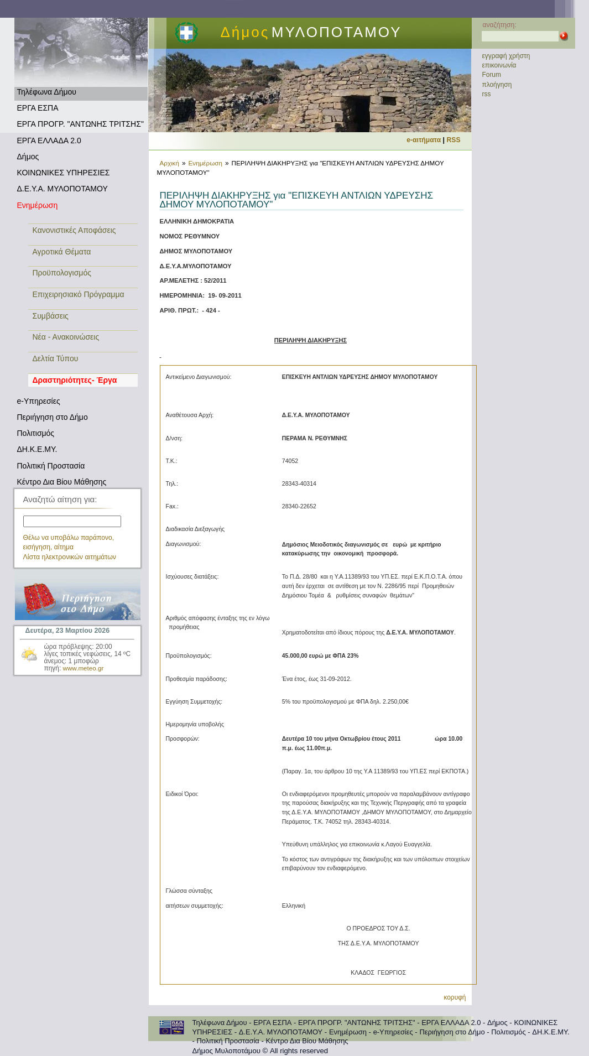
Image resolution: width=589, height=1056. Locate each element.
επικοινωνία (499, 65)
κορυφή (455, 997)
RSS (454, 140)
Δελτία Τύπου (56, 358)
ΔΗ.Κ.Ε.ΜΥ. (37, 449)
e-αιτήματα (423, 140)
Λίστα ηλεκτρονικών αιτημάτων (70, 557)
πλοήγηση (497, 85)
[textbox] (72, 521)
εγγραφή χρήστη (506, 56)
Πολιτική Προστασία (51, 465)
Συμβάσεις (51, 315)
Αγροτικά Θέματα (62, 251)
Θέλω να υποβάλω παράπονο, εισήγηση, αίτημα (68, 542)
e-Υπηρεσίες (38, 401)
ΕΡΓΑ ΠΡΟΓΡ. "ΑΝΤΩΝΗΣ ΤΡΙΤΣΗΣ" (80, 123)
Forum (491, 75)
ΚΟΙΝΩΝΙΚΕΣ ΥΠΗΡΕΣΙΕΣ (63, 172)
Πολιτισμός (36, 433)
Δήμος (28, 156)
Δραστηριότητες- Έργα (75, 380)
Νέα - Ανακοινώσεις (66, 336)
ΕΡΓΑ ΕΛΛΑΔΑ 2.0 (49, 140)
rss (486, 94)
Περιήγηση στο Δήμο (52, 417)
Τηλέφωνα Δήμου (46, 91)
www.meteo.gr (83, 668)
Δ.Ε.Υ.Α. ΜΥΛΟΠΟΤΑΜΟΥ (62, 188)
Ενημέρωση (37, 205)
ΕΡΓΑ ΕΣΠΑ (38, 107)
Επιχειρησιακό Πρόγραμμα (78, 294)
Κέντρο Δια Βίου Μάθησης (62, 481)
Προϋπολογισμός (62, 272)
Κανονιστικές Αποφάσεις (74, 230)
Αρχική (169, 163)
